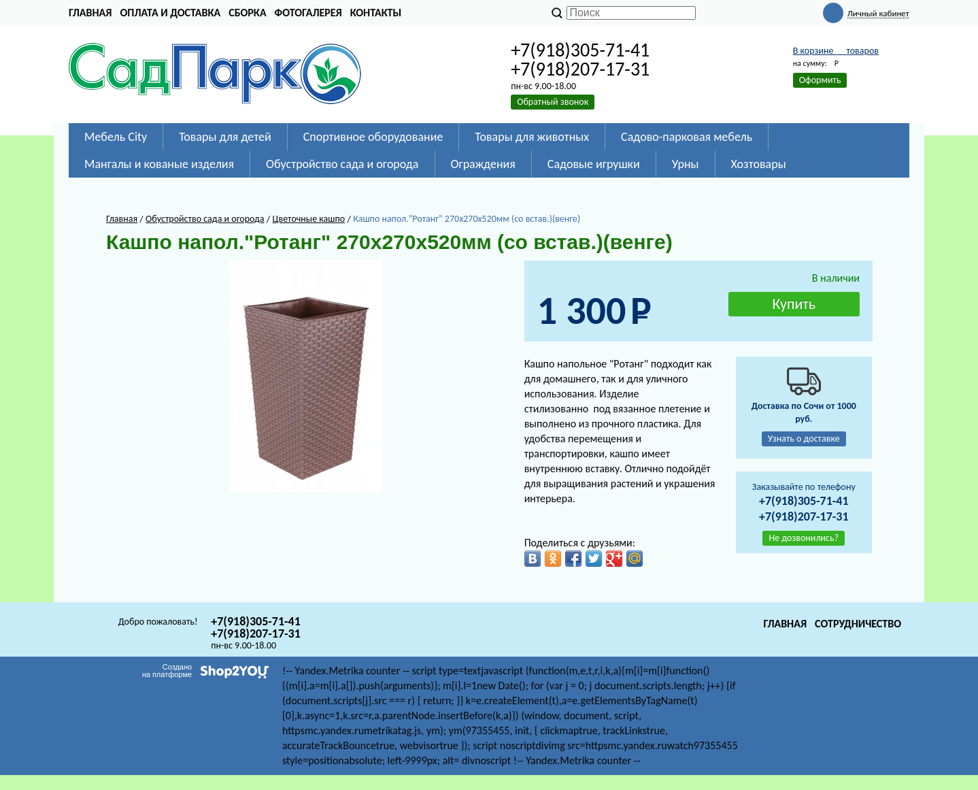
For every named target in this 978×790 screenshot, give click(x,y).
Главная (90, 12)
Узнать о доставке (804, 438)
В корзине (836, 50)
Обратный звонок (552, 102)
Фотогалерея (308, 12)
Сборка (247, 12)
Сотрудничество (858, 623)
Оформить (820, 80)
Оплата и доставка (170, 12)
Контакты (376, 12)
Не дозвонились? (804, 538)
